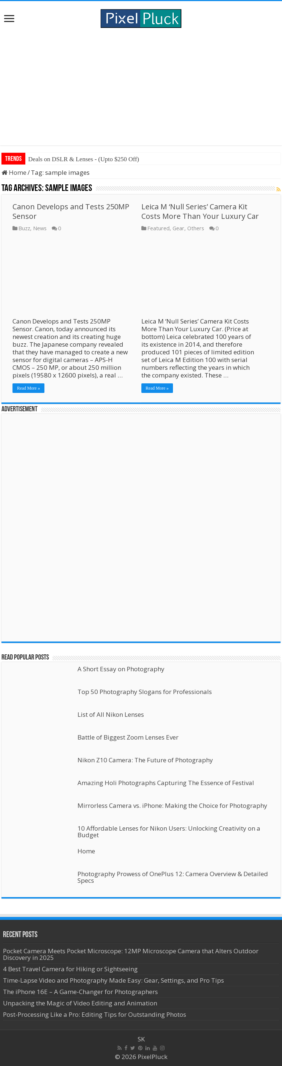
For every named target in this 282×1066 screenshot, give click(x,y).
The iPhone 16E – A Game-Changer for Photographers (81, 991)
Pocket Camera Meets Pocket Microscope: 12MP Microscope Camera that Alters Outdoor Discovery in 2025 (130, 954)
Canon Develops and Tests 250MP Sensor (70, 211)
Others (195, 228)
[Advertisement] (141, 86)
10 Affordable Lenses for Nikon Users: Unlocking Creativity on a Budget (168, 831)
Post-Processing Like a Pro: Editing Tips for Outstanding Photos (94, 1014)
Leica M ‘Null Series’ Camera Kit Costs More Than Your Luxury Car (200, 211)
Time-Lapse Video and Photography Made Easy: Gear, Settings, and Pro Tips (113, 980)
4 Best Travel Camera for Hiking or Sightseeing (70, 969)
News (40, 228)
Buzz (24, 228)
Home (13, 172)
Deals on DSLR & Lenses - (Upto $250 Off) (83, 159)
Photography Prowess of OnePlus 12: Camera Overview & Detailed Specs (172, 877)
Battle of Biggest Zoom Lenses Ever (127, 737)
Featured (158, 228)
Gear (178, 228)
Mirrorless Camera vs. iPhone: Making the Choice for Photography (172, 805)
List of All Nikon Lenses (110, 714)
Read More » (28, 388)
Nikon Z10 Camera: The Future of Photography (145, 760)
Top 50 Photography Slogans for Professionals (144, 691)
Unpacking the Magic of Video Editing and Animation (80, 1003)
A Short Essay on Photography (120, 669)
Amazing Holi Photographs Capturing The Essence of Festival (165, 782)
